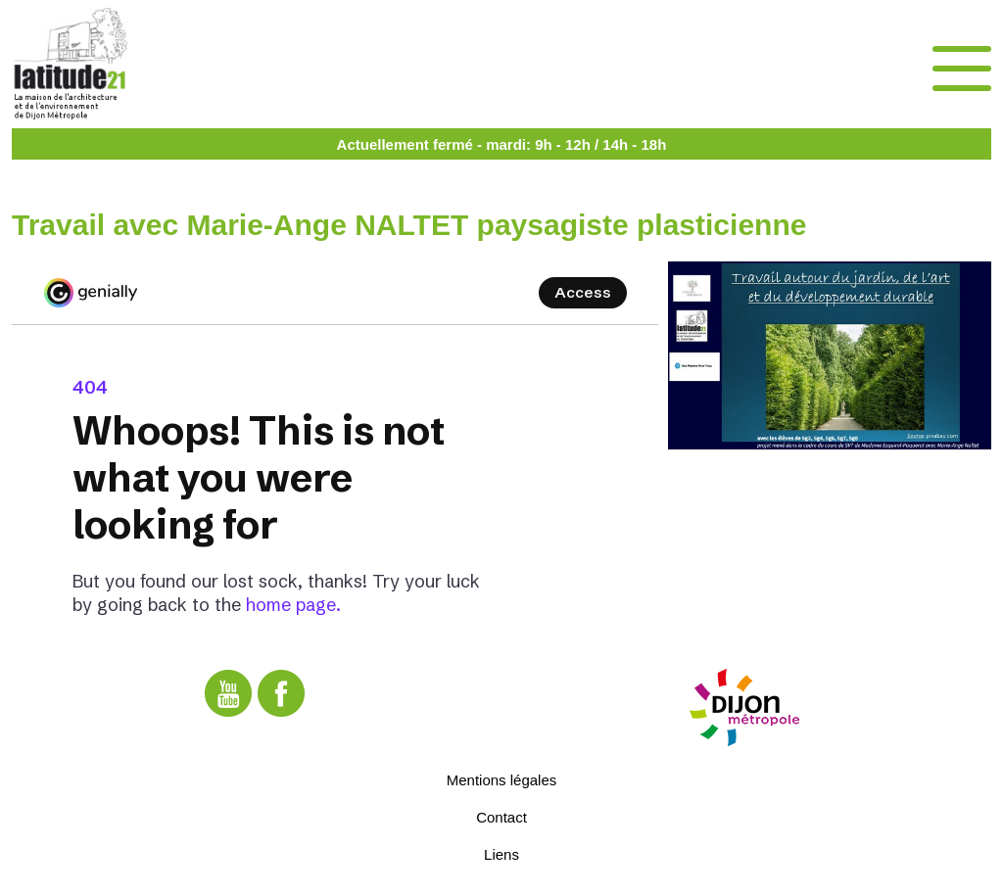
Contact (501, 817)
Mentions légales (502, 780)
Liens (501, 854)
